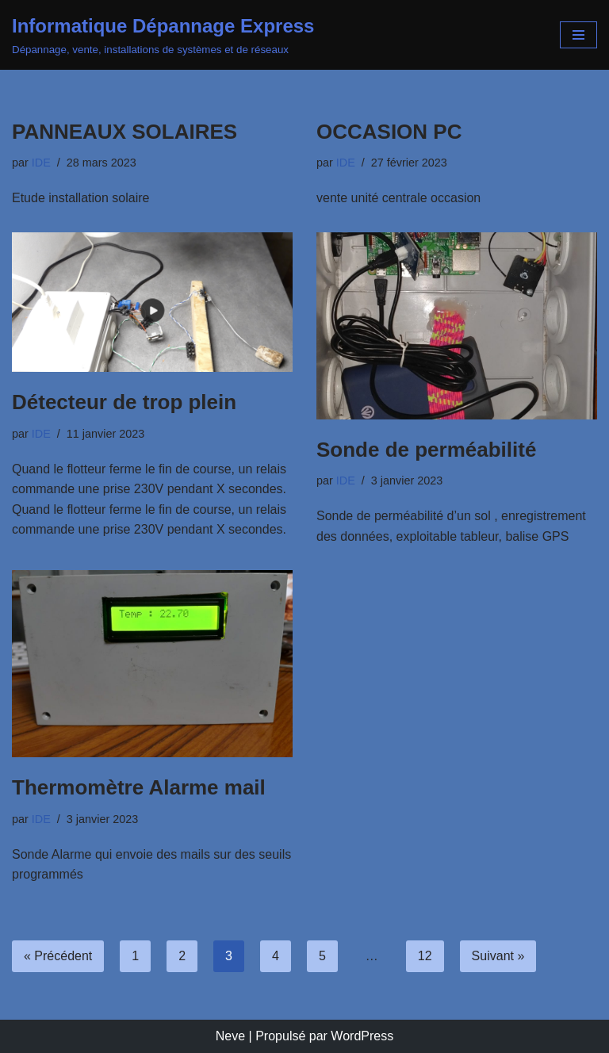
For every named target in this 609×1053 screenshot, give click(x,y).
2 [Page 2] (182, 956)
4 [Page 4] (275, 956)
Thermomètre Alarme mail (139, 787)
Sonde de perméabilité (426, 449)
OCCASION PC (389, 132)
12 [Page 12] (425, 956)
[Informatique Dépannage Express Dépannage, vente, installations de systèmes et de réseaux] (163, 35)
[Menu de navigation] (578, 34)
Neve (230, 1036)
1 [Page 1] (135, 956)
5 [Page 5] (322, 956)
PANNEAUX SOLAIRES (124, 132)
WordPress (362, 1036)
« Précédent (58, 956)
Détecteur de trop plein (124, 402)
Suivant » (498, 956)
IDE (41, 162)
